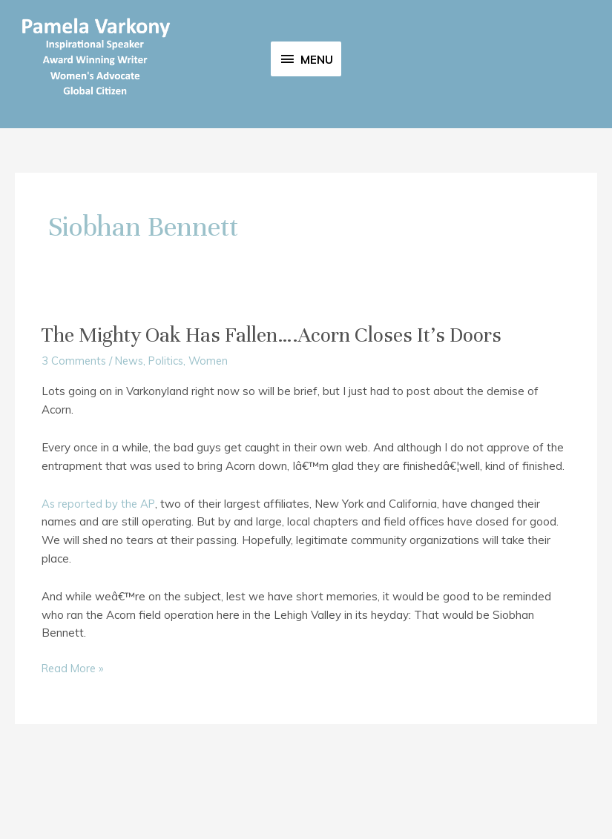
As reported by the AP (100, 574)
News (131, 432)
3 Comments (75, 432)
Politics (170, 432)
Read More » (75, 739)
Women (214, 432)
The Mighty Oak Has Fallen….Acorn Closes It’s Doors (281, 405)
